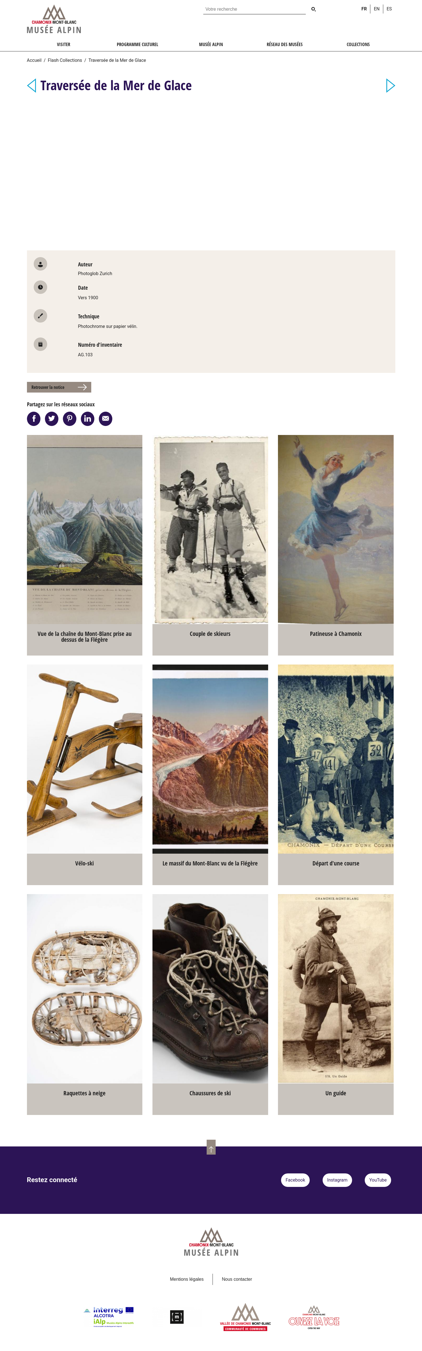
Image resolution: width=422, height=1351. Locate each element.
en (377, 9)
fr (364, 9)
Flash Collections (65, 60)
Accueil (34, 60)
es (389, 9)
